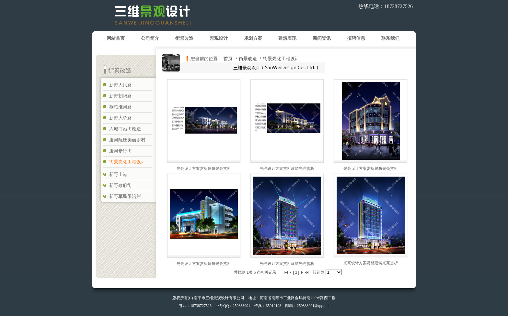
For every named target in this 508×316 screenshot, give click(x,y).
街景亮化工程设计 (281, 58)
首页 (228, 58)
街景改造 (248, 58)
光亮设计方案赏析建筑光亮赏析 (204, 168)
